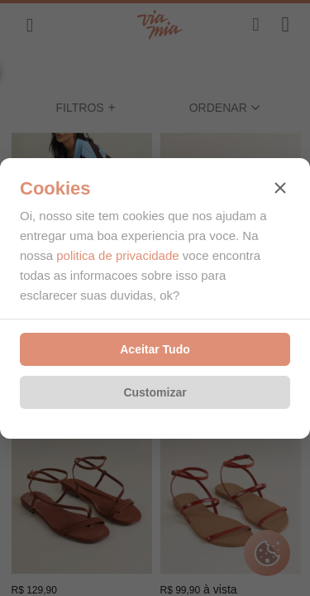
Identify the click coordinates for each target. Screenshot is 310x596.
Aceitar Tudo (155, 349)
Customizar (154, 392)
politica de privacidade (117, 255)
